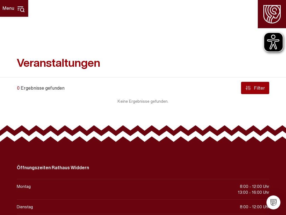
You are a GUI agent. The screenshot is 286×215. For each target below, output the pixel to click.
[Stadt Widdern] (273, 202)
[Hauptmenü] (14, 8)
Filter (255, 88)
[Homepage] (272, 14)
